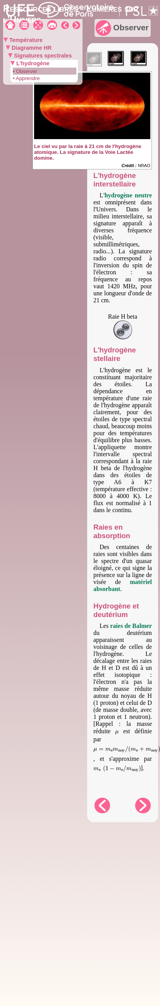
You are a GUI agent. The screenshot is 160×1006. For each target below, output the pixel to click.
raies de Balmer (131, 625)
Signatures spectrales (42, 55)
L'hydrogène (32, 63)
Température (25, 40)
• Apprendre (26, 78)
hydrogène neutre (128, 195)
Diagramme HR (31, 48)
